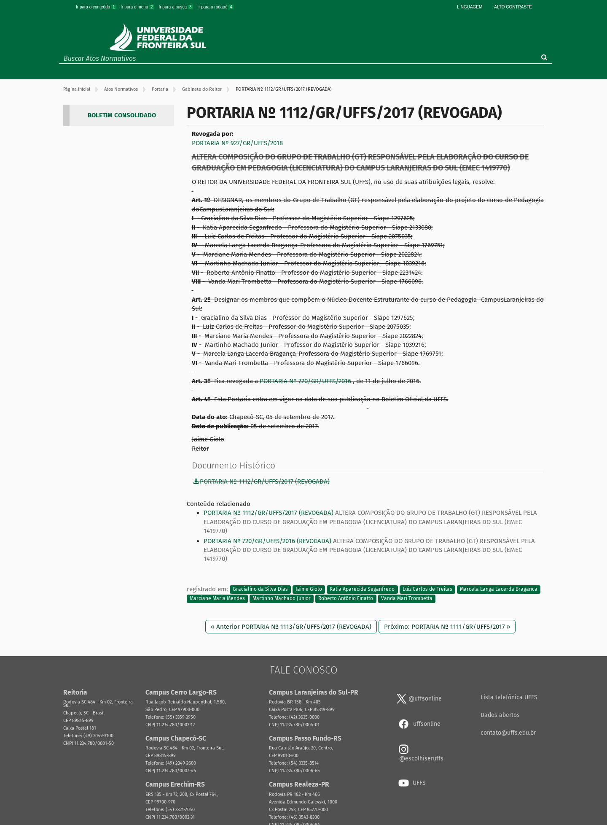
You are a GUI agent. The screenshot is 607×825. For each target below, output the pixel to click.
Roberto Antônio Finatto (345, 598)
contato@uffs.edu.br (508, 732)
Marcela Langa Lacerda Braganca (498, 589)
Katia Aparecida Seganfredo (362, 589)
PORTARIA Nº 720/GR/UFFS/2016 (306, 381)
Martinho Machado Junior (281, 598)
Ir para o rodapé (215, 7)
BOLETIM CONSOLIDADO (122, 115)
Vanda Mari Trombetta (406, 598)
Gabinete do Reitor (202, 89)
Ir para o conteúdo (96, 7)
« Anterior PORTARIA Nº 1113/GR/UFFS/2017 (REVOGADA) (291, 626)
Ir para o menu (138, 7)
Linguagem (469, 7)
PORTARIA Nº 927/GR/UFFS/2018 (237, 143)
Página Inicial (76, 89)
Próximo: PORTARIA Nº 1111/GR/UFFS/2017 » (447, 626)
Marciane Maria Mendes (217, 598)
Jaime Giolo (308, 589)
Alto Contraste (513, 7)
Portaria (160, 89)
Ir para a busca (176, 7)
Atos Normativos (121, 89)
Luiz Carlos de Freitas (427, 589)
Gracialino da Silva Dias (260, 589)
